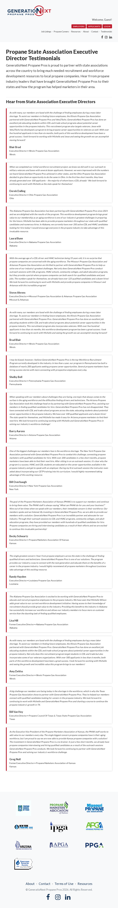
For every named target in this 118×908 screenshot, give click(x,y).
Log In (107, 26)
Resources (73, 31)
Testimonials (107, 31)
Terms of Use (64, 880)
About (84, 31)
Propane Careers (58, 31)
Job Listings (41, 31)
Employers (78, 26)
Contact (94, 31)
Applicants (94, 26)
